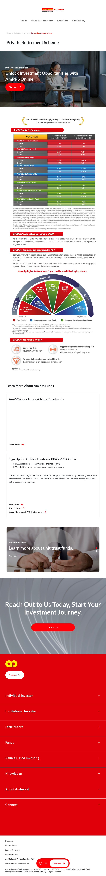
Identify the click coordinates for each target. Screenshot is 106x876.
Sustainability (78, 20)
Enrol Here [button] (16, 504)
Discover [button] (15, 87)
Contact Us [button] (53, 627)
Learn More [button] (16, 444)
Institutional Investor (20, 711)
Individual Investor (21, 33)
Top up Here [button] (17, 508)
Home (9, 33)
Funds (24, 20)
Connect (59, 863)
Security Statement (12, 850)
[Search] (40, 863)
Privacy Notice (11, 845)
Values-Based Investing (42, 20)
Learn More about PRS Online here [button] (27, 512)
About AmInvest (17, 789)
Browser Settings (11, 854)
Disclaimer (9, 841)
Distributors (14, 727)
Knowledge (62, 20)
